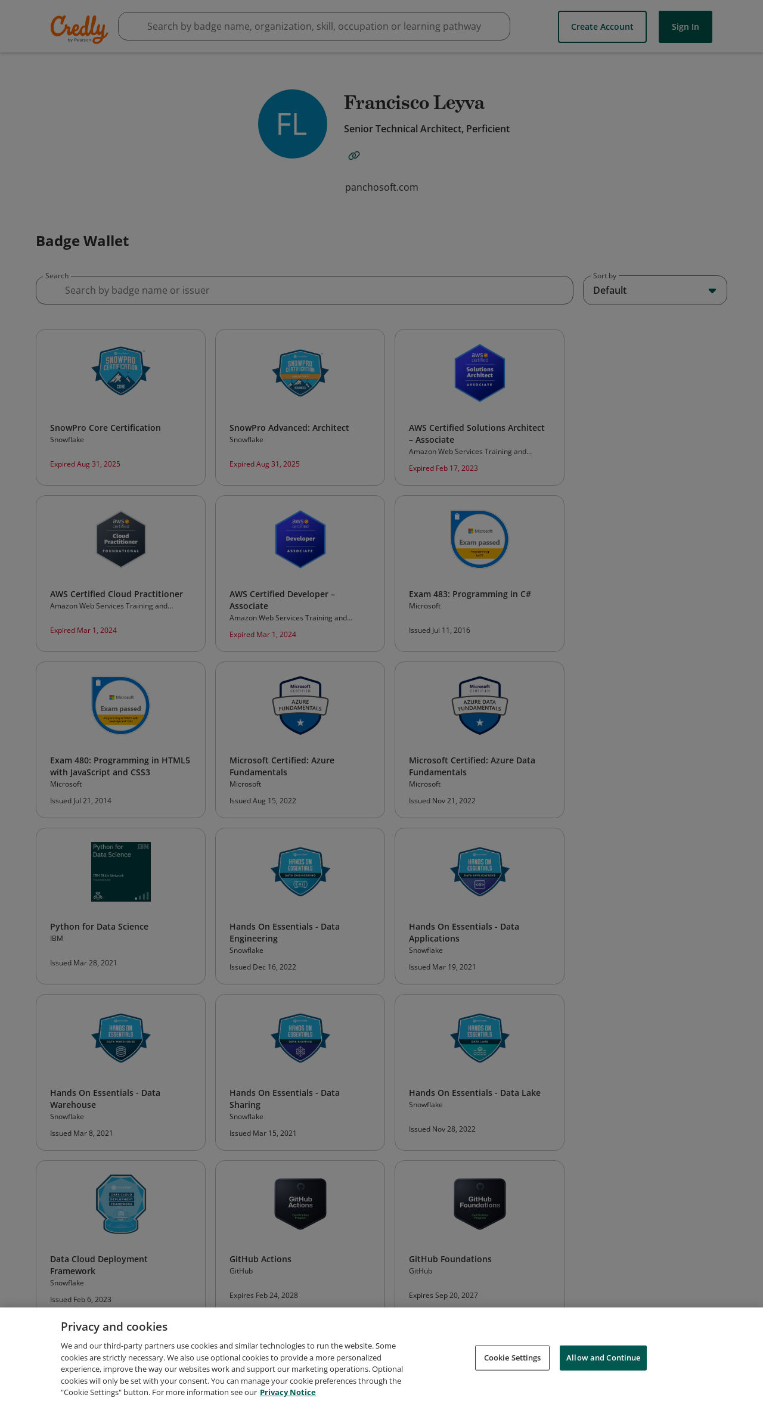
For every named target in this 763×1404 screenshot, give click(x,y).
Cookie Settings (512, 1364)
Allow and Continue (603, 1364)
